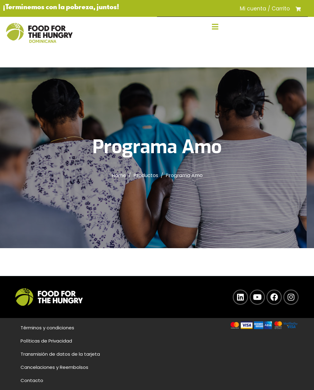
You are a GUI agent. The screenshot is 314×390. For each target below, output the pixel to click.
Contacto (32, 380)
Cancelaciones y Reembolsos (54, 367)
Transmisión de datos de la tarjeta (60, 354)
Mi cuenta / (255, 8)
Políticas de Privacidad (46, 341)
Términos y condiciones (47, 327)
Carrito (281, 8)
